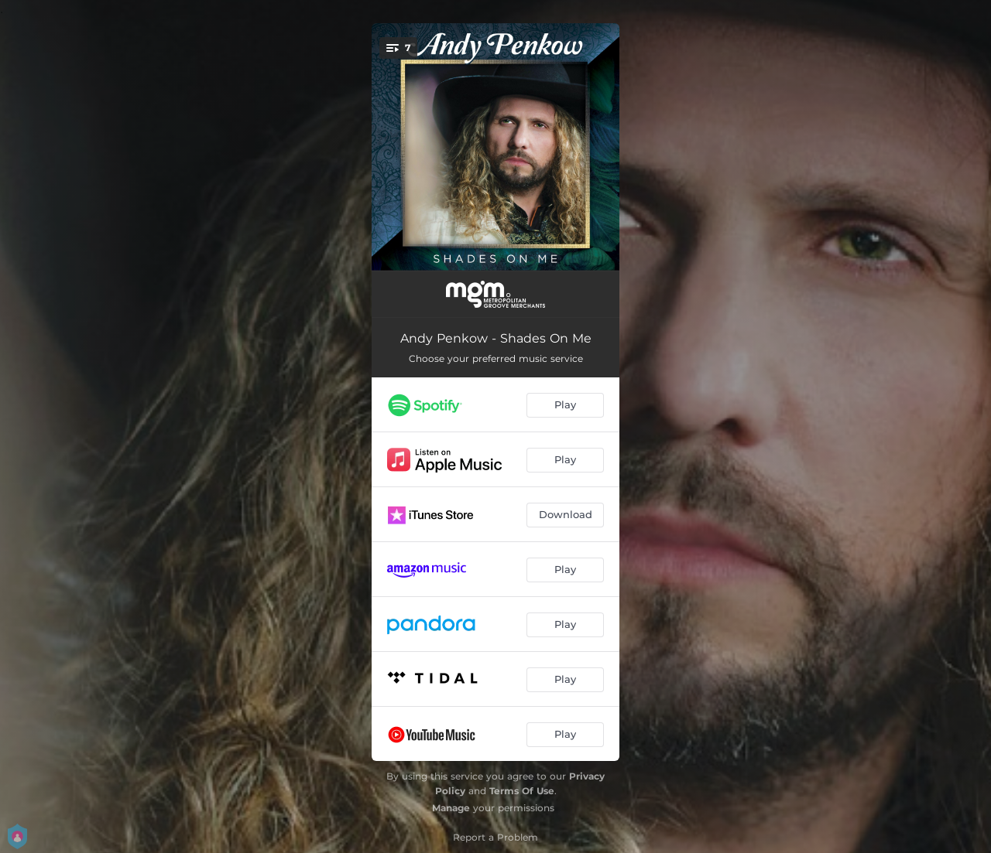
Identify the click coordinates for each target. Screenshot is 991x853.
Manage (451, 808)
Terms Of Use (521, 791)
